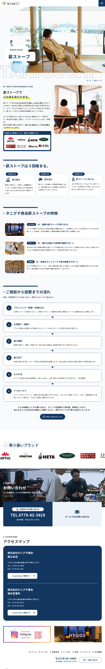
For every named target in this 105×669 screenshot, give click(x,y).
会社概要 (98, 652)
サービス (44, 652)
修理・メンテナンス (83, 652)
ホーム (34, 652)
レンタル (66, 652)
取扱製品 (55, 652)
